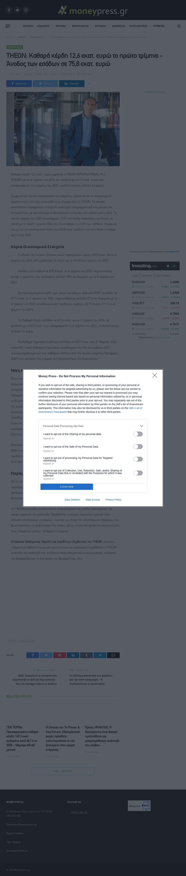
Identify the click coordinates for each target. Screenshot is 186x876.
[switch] (138, 434)
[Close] (155, 376)
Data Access (93, 499)
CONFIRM (67, 486)
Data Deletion (72, 499)
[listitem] (93, 426)
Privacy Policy (113, 499)
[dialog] (93, 438)
